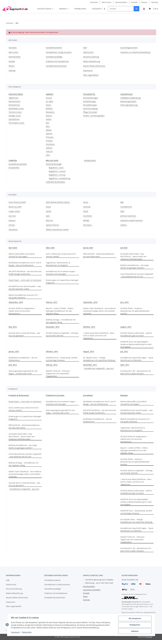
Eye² (47, 123)
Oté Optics (87, 225)
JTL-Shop (149, 637)
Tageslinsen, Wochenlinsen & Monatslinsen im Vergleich (58, 263)
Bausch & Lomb (15, 207)
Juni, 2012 (13, 365)
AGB (85, 47)
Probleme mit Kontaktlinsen (57, 61)
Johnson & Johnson (128, 216)
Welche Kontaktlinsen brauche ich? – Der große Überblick (24, 296)
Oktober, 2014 (52, 351)
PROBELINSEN (90, 160)
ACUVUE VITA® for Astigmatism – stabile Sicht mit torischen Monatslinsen (22, 311)
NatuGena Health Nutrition (131, 220)
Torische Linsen (15, 112)
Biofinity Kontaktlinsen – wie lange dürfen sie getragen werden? (134, 266)
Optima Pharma (52, 225)
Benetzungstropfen (128, 101)
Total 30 (49, 151)
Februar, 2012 (51, 365)
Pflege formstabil (90, 112)
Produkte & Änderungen (19, 395)
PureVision (50, 144)
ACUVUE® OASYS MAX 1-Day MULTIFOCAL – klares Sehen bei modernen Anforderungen (133, 256)
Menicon (49, 220)
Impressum (88, 70)
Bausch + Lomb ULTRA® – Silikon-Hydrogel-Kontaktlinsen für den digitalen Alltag (60, 311)
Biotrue (49, 115)
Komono (12, 220)
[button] (144, 8)
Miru (48, 126)
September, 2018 (16, 302)
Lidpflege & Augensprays (130, 98)
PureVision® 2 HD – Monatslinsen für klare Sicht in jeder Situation (135, 372)
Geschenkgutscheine (129, 47)
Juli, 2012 (124, 351)
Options (49, 133)
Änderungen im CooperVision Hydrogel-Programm (62, 281)
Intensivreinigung (90, 108)
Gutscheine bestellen (92, 590)
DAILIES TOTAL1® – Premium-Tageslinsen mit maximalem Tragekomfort (58, 373)
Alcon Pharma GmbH (17, 202)
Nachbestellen (121, 2)
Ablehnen (134, 631)
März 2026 (50, 248)
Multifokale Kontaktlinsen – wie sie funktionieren (23, 358)
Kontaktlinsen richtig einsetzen (59, 52)
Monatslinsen (14, 105)
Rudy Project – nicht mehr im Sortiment (25, 280)
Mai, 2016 (13, 327)
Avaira (48, 105)
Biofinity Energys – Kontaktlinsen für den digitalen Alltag (61, 321)
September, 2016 (90, 302)
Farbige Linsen (15, 115)
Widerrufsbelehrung (91, 61)
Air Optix (49, 101)
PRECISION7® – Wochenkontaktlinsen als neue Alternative (98, 255)
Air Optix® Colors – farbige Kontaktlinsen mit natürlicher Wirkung (99, 358)
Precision (49, 137)
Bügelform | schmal (57, 175)
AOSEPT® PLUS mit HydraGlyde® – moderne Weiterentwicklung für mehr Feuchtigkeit (136, 344)
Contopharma (126, 207)
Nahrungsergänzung (129, 105)
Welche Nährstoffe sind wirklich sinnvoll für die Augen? (22, 255)
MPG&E (86, 220)
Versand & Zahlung (91, 57)
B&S (122, 202)
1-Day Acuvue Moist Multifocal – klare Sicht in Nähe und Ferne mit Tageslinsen (98, 335)
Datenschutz (88, 52)
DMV (122, 211)
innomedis (87, 216)
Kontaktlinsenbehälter (18, 164)
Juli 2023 (123, 248)
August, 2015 (125, 327)
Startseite (94, 2)
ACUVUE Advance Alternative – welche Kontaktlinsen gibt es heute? (136, 334)
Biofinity (49, 108)
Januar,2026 (88, 248)
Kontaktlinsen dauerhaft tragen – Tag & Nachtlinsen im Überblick (136, 358)
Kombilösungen (89, 101)
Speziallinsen (14, 119)
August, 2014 (88, 351)
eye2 (48, 216)
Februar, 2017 (51, 302)
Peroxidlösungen (90, 105)
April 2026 (13, 248)
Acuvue (49, 98)
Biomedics (50, 112)
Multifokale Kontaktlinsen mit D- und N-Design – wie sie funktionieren (25, 263)
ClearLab (86, 207)
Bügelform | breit (56, 167)
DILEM (48, 211)
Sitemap (154, 2)
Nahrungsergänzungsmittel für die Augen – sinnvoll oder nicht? (23, 372)
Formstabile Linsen (16, 123)
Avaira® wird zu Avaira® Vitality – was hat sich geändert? (24, 334)
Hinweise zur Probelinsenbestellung (135, 52)
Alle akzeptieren (135, 618)
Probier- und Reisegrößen (94, 115)
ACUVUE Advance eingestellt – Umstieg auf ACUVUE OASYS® (62, 334)
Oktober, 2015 (89, 327)
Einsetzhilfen (14, 167)
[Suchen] (121, 8)
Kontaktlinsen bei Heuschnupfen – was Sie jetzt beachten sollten (25, 287)
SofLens (49, 148)
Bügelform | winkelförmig (59, 178)
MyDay (48, 130)
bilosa (48, 207)
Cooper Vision (14, 211)
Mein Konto (106, 2)
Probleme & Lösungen (55, 395)
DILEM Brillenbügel (54, 164)
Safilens (123, 225)
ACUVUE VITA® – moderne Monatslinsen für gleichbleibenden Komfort (135, 311)
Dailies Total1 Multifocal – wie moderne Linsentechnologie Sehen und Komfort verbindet (99, 311)
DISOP (85, 211)
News (85, 596)
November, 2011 (90, 365)
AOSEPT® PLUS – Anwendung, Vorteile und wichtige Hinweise (61, 358)
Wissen (144, 2)
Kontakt (134, 2)
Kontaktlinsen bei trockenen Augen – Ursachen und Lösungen (61, 272)
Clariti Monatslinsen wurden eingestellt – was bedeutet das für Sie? (136, 275)
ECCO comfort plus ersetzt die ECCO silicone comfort (61, 255)
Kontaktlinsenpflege (54, 57)
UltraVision (13, 229)
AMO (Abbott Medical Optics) (58, 202)
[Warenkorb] (153, 8)
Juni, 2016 (124, 302)
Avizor (85, 202)
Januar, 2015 (14, 351)
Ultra (48, 155)
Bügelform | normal (57, 171)
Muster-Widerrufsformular (94, 66)
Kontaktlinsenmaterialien (56, 66)
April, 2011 (124, 365)
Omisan (12, 225)
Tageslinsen (14, 98)
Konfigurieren (135, 625)
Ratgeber (124, 395)
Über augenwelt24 (90, 75)
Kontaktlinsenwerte (54, 47)
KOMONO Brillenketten (55, 182)
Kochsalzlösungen (90, 98)
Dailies (48, 119)
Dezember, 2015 (52, 327)
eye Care (12, 216)
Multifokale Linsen (16, 108)
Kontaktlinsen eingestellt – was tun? (99, 368)
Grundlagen (88, 395)
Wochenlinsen (14, 101)
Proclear (49, 140)
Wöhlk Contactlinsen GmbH (57, 229)
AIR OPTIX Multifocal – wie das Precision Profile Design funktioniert (25, 272)
